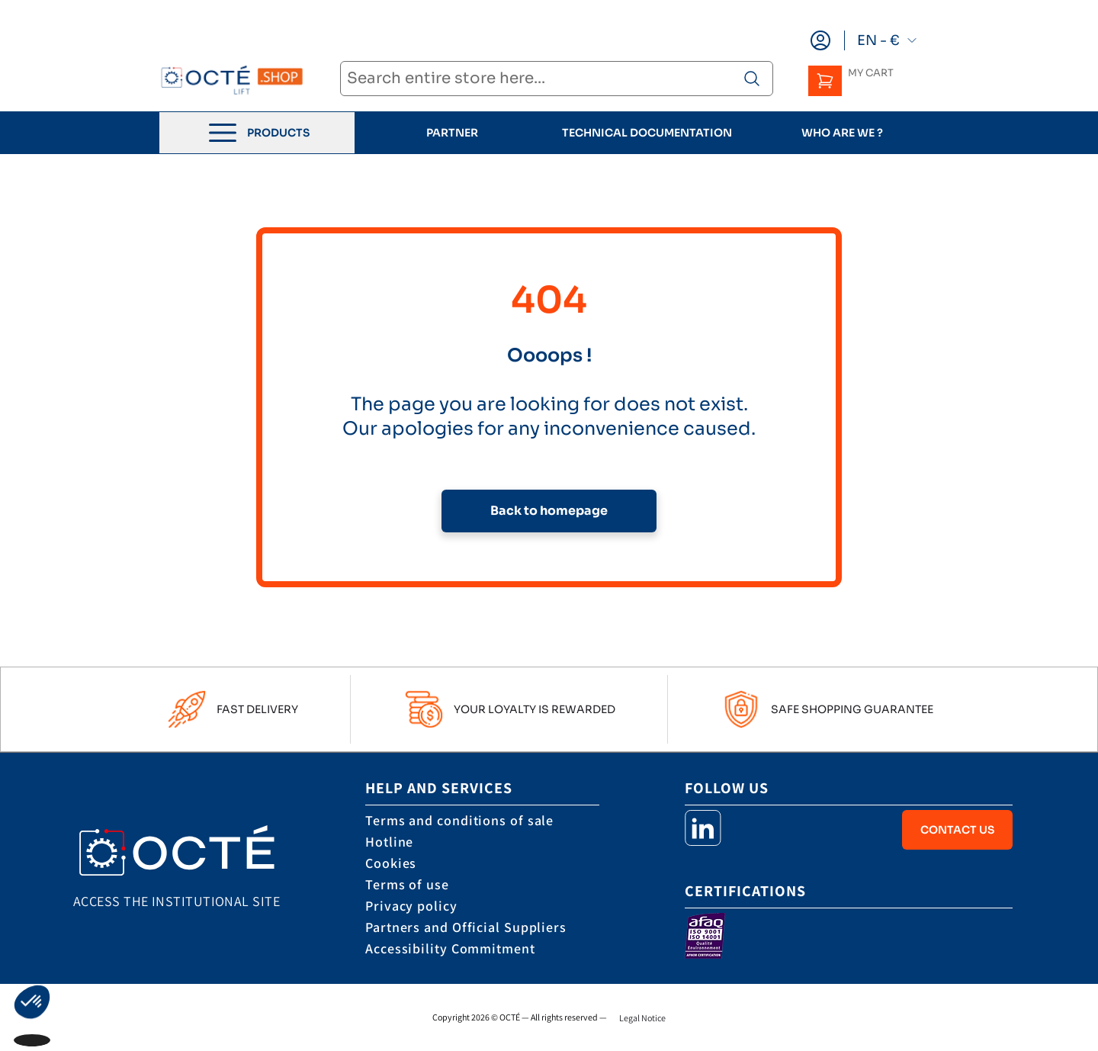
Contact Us (957, 830)
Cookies (390, 863)
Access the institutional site (176, 901)
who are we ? (842, 133)
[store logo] (232, 79)
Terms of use (407, 884)
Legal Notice (642, 1018)
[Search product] (752, 78)
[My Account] (820, 40)
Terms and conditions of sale (459, 820)
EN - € (887, 40)
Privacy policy (411, 905)
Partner (452, 133)
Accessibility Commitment (450, 948)
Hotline (389, 841)
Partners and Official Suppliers (466, 927)
